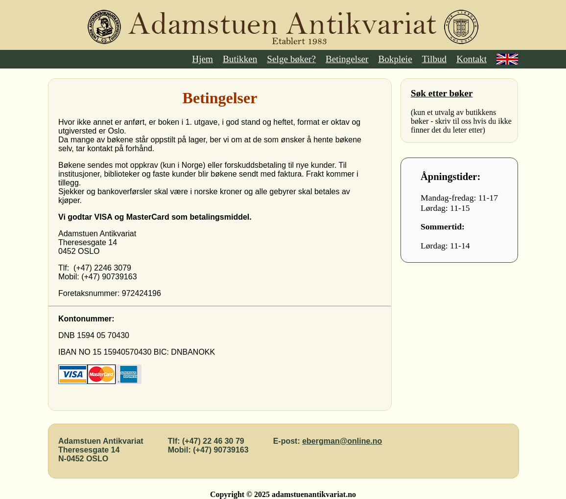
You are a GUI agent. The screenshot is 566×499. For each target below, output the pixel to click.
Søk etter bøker (441, 93)
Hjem (202, 59)
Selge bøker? (291, 59)
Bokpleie (395, 59)
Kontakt (471, 59)
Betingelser (347, 59)
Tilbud (434, 59)
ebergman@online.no (342, 441)
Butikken (240, 59)
